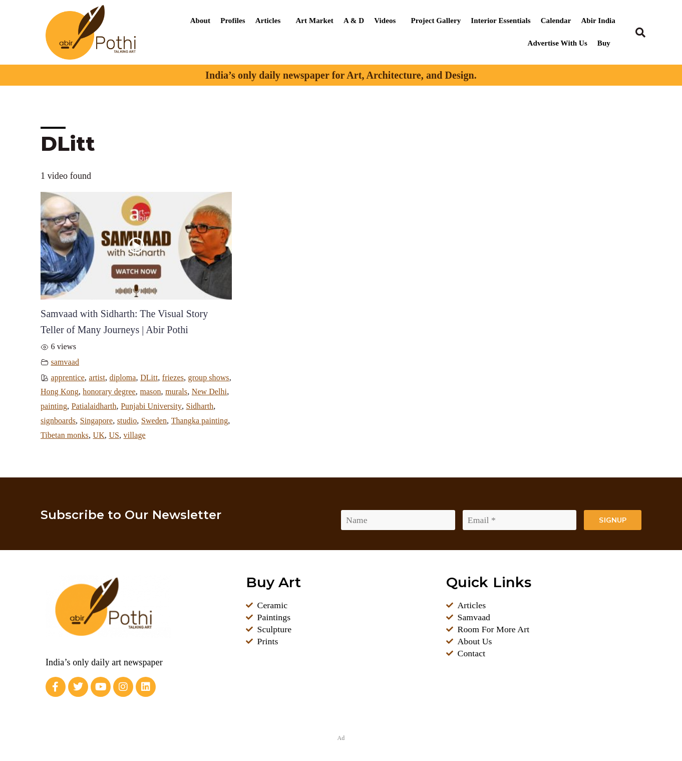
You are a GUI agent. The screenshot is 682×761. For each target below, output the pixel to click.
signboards (156, 420)
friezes (175, 377)
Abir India (598, 21)
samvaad (65, 362)
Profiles (232, 21)
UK (216, 435)
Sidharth (120, 420)
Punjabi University (71, 420)
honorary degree (156, 391)
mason (198, 391)
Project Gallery (436, 21)
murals (52, 406)
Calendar (556, 21)
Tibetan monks (181, 435)
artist (97, 377)
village (67, 449)
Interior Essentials (500, 21)
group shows (61, 391)
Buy (603, 43)
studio (51, 435)
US (46, 449)
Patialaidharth (161, 406)
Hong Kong (106, 391)
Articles (268, 21)
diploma (123, 377)
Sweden (78, 435)
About (200, 21)
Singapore (194, 420)
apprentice (68, 377)
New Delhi (85, 406)
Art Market (314, 21)
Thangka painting (124, 435)
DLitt (150, 377)
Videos (385, 21)
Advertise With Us (557, 43)
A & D (354, 21)
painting (120, 406)
